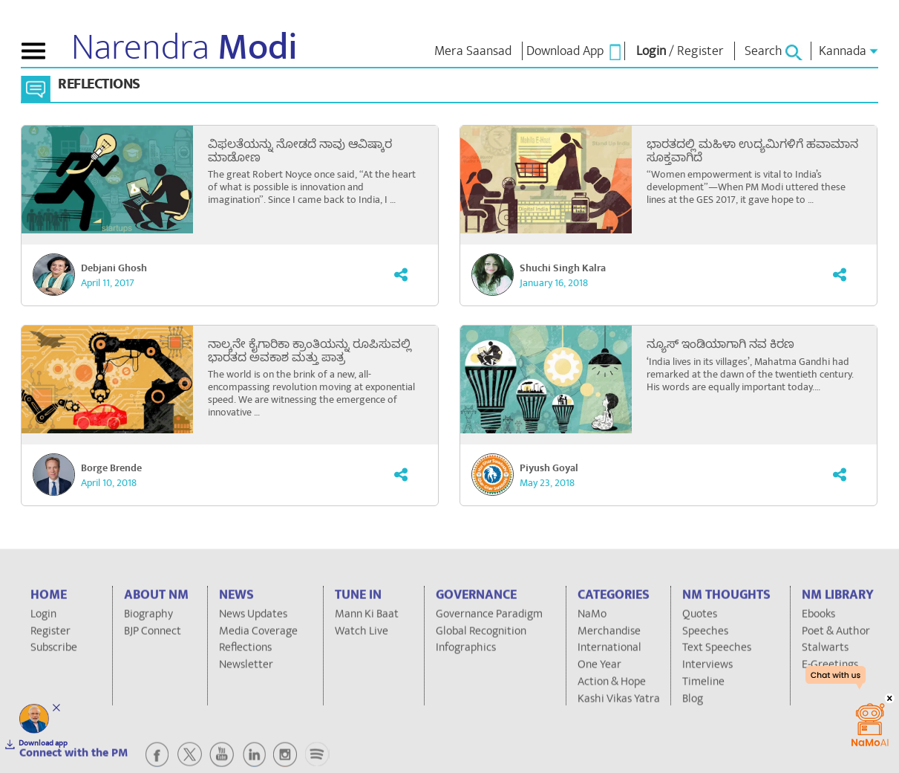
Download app (43, 743)
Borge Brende (111, 468)
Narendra (184, 47)
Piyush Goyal (549, 468)
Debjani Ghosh (114, 268)
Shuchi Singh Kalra (563, 268)
